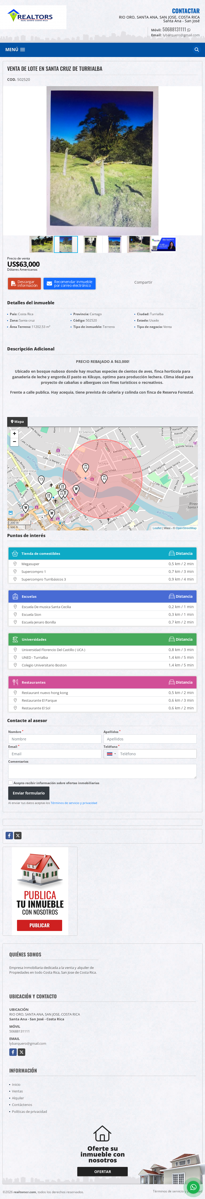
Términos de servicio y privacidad (74, 803)
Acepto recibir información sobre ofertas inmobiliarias (56, 783)
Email (13, 746)
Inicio (16, 1084)
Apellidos (112, 732)
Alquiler (18, 1098)
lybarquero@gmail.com (27, 1043)
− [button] (14, 442)
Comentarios (18, 761)
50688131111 (174, 29)
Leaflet (157, 528)
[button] (197, 91)
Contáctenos (22, 1104)
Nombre (15, 732)
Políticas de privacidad (29, 1111)
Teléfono (111, 746)
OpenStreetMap (186, 528)
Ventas (17, 1091)
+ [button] (14, 434)
